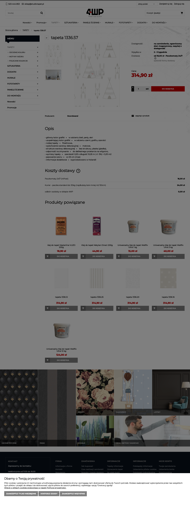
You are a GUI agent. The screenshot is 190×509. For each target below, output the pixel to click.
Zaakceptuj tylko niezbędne (21, 494)
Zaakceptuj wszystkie (73, 494)
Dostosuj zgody (49, 494)
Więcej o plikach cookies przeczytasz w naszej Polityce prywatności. (35, 488)
